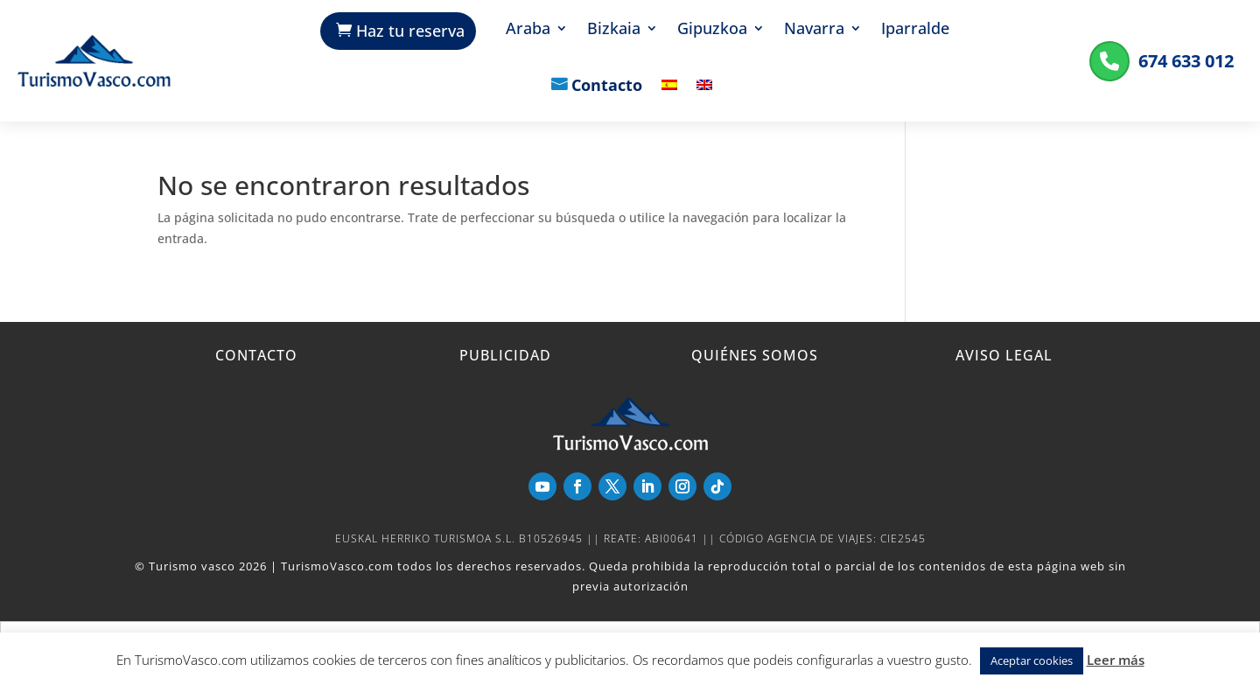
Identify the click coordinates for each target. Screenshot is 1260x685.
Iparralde (915, 30)
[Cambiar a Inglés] (704, 97)
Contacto (606, 86)
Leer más (1115, 659)
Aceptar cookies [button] (1031, 660)
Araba (528, 30)
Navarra (814, 30)
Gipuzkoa (712, 30)
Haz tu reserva (410, 30)
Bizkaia (613, 30)
